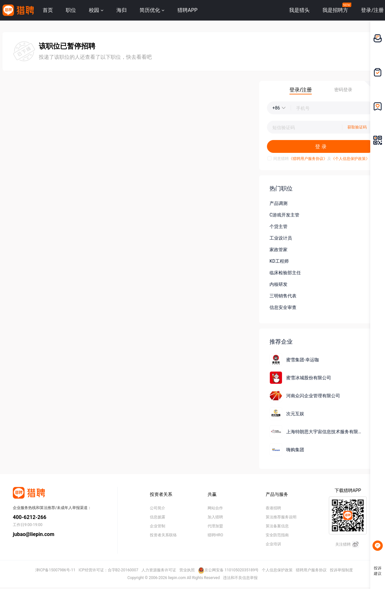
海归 (121, 10)
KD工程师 (279, 261)
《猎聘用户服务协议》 (308, 158)
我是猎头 (299, 10)
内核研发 (278, 284)
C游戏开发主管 (284, 214)
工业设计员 (281, 238)
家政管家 (278, 249)
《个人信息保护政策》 (350, 158)
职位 (71, 10)
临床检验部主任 (285, 272)
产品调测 (278, 203)
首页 (48, 10)
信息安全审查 (283, 307)
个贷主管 (278, 226)
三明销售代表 (283, 295)
